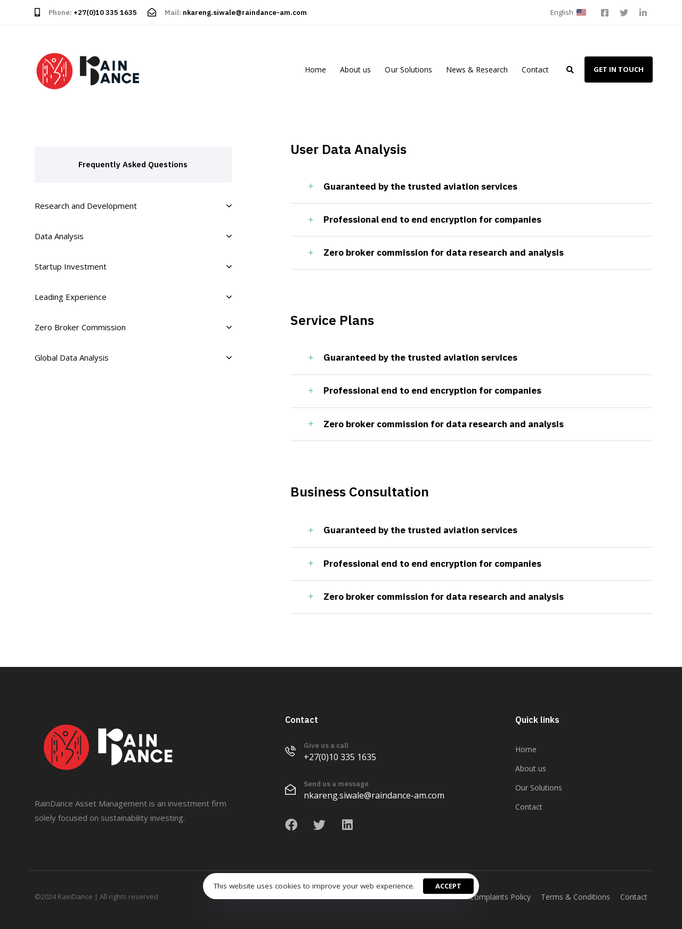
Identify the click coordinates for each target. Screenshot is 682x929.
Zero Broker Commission (133, 327)
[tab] (471, 186)
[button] (570, 12)
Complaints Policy (500, 897)
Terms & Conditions (575, 897)
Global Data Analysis (133, 357)
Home (315, 69)
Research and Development (133, 205)
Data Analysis (133, 236)
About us (355, 69)
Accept (448, 886)
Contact (535, 69)
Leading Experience (133, 296)
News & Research (477, 69)
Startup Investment (133, 266)
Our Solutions (408, 69)
